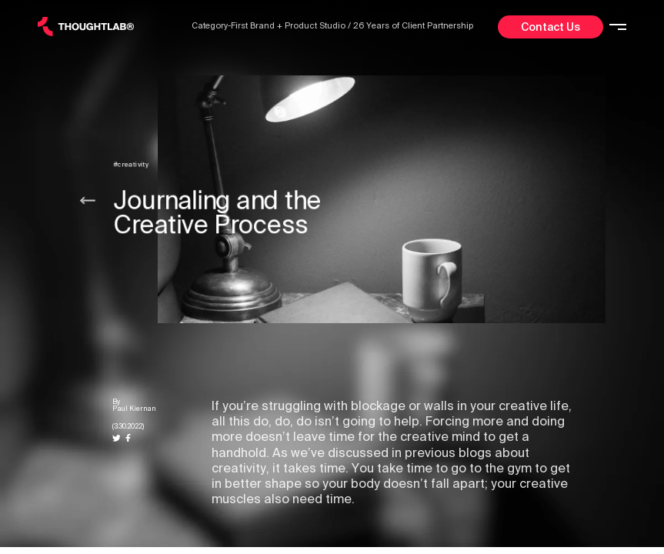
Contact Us (550, 27)
